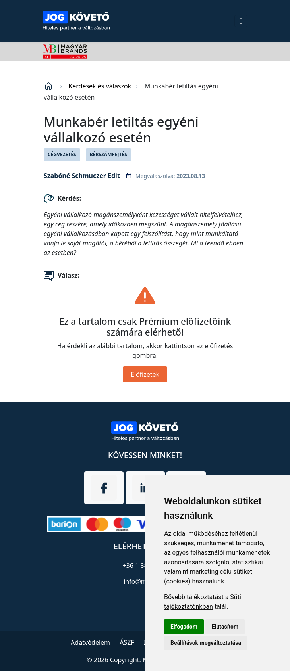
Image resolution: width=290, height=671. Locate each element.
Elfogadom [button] (183, 626)
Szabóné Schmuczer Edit (82, 175)
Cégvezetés (62, 154)
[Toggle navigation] (240, 21)
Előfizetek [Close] (145, 374)
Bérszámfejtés (108, 154)
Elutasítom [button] (225, 626)
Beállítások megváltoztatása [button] (205, 643)
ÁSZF (127, 642)
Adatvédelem (90, 642)
